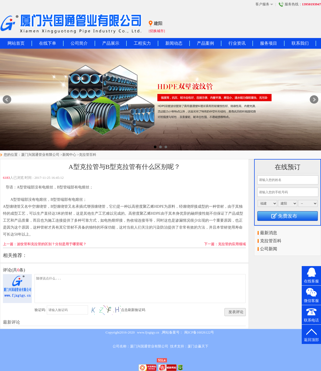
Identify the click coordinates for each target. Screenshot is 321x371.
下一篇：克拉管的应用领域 (225, 244)
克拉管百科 (87, 155)
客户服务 (264, 4)
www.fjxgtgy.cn (148, 332)
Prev (7, 99)
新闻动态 (173, 43)
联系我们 (300, 43)
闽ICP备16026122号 (199, 332)
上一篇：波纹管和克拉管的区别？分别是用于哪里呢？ (44, 244)
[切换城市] (157, 31)
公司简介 (79, 43)
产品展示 (110, 43)
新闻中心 (69, 155)
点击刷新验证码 (133, 310)
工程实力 (142, 43)
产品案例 (205, 43)
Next (314, 99)
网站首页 (16, 43)
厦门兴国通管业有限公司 (40, 155)
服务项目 (268, 43)
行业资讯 (237, 43)
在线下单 (47, 43)
